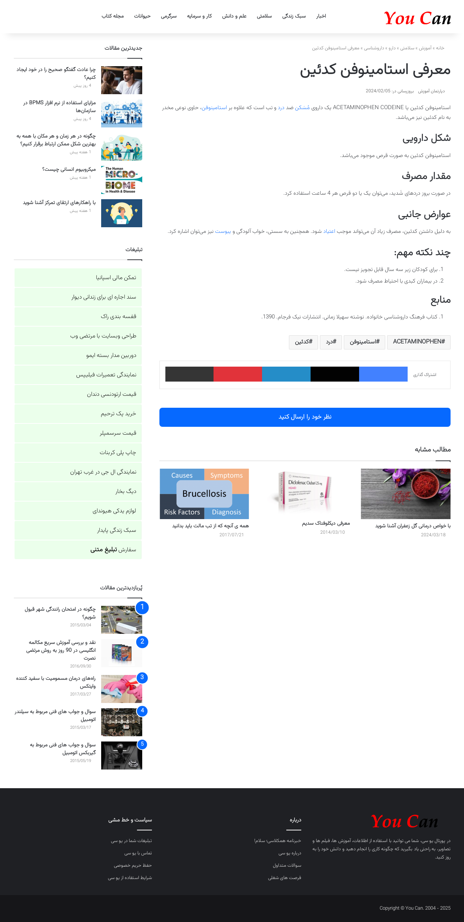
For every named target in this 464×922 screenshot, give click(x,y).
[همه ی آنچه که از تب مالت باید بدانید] (204, 494)
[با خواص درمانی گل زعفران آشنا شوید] (406, 494)
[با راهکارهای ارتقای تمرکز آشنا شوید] (121, 213)
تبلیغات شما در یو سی (131, 841)
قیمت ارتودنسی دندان (111, 394)
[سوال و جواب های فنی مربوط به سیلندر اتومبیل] (121, 722)
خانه (443, 48)
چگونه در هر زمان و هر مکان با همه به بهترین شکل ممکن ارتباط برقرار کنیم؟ (56, 140)
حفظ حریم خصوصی (133, 865)
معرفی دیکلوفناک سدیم (326, 523)
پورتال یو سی (433, 841)
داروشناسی (374, 48)
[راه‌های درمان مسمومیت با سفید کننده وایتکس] (121, 689)
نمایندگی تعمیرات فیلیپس (106, 375)
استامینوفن (214, 108)
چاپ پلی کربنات (118, 453)
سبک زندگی (294, 16)
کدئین (302, 342)
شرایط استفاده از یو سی (130, 878)
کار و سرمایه (199, 16)
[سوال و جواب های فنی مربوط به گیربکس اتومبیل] (121, 755)
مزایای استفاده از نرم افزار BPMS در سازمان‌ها (59, 107)
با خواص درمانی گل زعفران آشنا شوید (413, 526)
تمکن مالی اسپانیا (116, 278)
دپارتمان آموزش (431, 91)
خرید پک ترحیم (118, 414)
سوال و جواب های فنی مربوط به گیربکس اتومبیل (63, 749)
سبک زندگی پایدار (116, 530)
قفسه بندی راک (118, 317)
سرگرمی (169, 16)
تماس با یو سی (138, 853)
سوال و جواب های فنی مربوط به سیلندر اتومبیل (55, 716)
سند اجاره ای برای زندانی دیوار (103, 297)
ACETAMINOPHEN (417, 342)
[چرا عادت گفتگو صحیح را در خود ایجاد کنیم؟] (121, 80)
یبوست (223, 231)
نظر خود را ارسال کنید (304, 417)
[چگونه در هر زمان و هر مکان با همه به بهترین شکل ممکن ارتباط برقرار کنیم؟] (121, 147)
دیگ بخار (125, 492)
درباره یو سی (289, 853)
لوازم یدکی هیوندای (114, 511)
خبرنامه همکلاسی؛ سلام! (277, 841)
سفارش (113, 550)
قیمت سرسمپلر (118, 433)
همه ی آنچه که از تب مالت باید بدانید (210, 526)
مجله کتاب (113, 16)
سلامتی (264, 16)
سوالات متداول (287, 865)
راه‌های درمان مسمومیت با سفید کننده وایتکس (56, 683)
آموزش (425, 48)
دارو (392, 48)
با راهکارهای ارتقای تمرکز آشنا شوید (59, 203)
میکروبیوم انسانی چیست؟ (69, 170)
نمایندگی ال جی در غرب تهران (103, 472)
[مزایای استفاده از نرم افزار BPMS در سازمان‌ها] (121, 113)
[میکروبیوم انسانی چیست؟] (121, 180)
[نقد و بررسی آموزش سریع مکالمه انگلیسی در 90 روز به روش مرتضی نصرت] (121, 653)
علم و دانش (234, 16)
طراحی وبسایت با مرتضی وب (103, 336)
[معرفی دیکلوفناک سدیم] (305, 492)
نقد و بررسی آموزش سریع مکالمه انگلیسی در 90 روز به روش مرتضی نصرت (61, 651)
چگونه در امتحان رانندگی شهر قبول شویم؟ (60, 613)
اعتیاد (329, 231)
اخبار (321, 16)
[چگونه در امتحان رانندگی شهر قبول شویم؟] (121, 620)
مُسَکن (302, 108)
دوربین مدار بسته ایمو (111, 356)
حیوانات (142, 16)
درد (281, 108)
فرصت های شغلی (284, 878)
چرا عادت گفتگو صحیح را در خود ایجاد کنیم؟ (56, 74)
